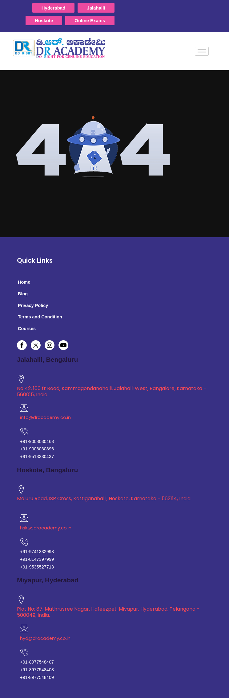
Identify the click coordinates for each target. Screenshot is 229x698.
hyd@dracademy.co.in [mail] (45, 638)
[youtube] (65, 345)
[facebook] (24, 345)
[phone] (24, 652)
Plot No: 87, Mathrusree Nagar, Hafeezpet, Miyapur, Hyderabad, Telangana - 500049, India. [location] (108, 612)
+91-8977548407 (37, 662)
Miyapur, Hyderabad (47, 580)
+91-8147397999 (37, 559)
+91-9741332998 (37, 551)
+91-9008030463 (37, 441)
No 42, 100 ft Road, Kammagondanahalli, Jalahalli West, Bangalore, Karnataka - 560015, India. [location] (111, 391)
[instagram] (51, 345)
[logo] (64, 48)
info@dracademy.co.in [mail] (45, 417)
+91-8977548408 (37, 669)
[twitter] (38, 345)
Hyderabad (54, 7)
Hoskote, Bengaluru (47, 469)
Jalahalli (96, 7)
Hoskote (44, 20)
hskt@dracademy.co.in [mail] (45, 528)
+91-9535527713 (37, 566)
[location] (21, 379)
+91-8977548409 (37, 677)
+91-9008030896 (37, 448)
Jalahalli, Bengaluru (47, 359)
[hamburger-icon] (202, 51)
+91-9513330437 (37, 456)
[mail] (24, 408)
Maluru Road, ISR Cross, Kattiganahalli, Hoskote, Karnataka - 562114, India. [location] (104, 498)
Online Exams (89, 20)
